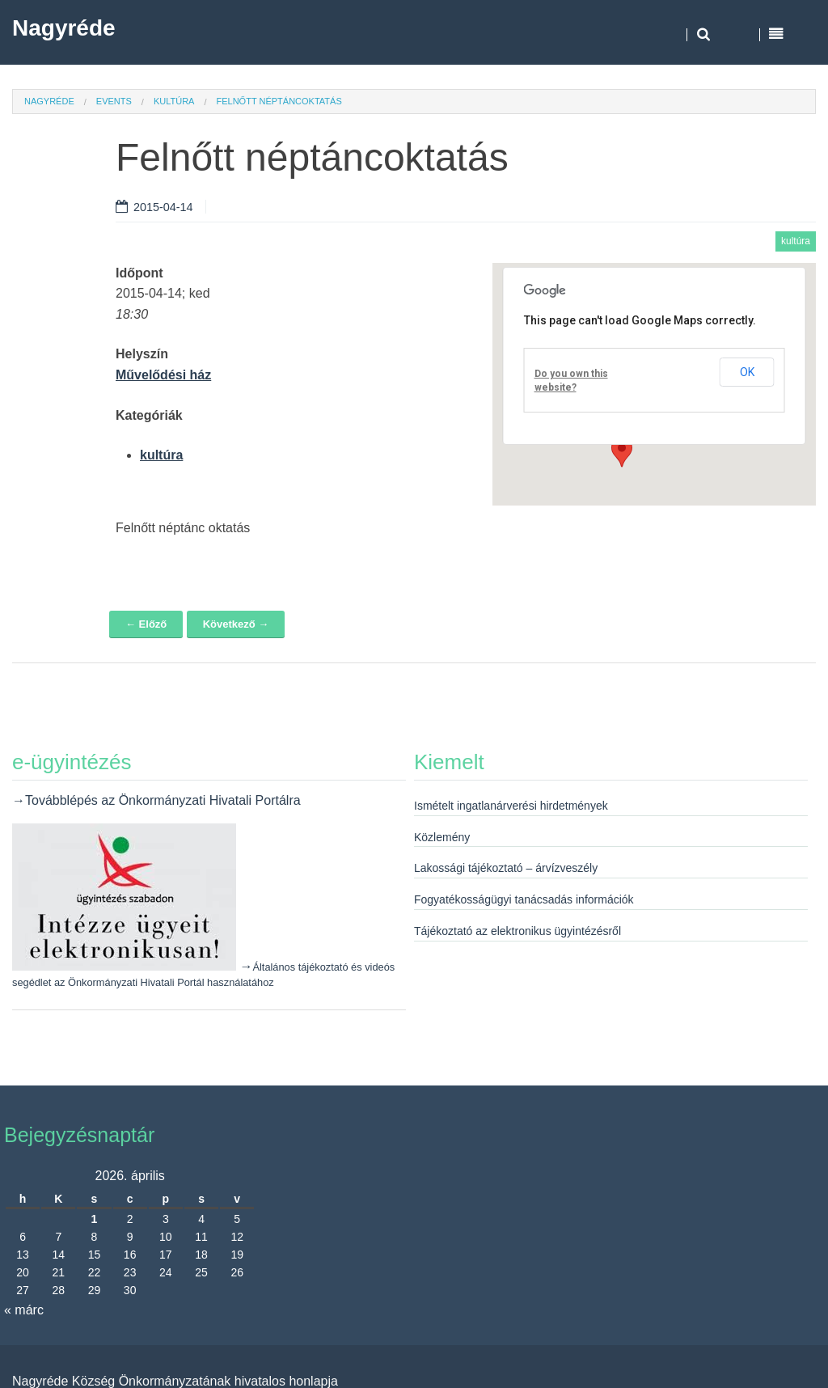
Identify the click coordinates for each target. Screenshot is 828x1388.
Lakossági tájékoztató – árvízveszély (506, 867)
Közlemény (442, 837)
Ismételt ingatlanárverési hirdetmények (511, 805)
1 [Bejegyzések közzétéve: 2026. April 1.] (94, 1218)
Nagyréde (64, 27)
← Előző (146, 624)
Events (114, 101)
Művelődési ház (163, 375)
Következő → (236, 624)
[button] (621, 452)
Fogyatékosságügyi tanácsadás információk (524, 899)
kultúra (174, 101)
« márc (24, 1310)
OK (747, 372)
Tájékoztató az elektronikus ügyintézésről (517, 931)
